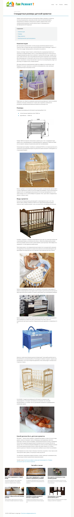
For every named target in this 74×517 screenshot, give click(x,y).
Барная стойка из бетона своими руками (14, 497)
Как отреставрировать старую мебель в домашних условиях (35, 477)
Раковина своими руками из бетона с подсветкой (34, 497)
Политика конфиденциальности (28, 513)
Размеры (20, 34)
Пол (56, 4)
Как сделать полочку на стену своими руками (56, 477)
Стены (52, 4)
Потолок (61, 4)
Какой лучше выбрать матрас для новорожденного (36, 460)
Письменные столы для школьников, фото (54, 497)
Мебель (66, 4)
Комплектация (21, 31)
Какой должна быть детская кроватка (26, 38)
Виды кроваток (21, 36)
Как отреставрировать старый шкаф (14, 477)
